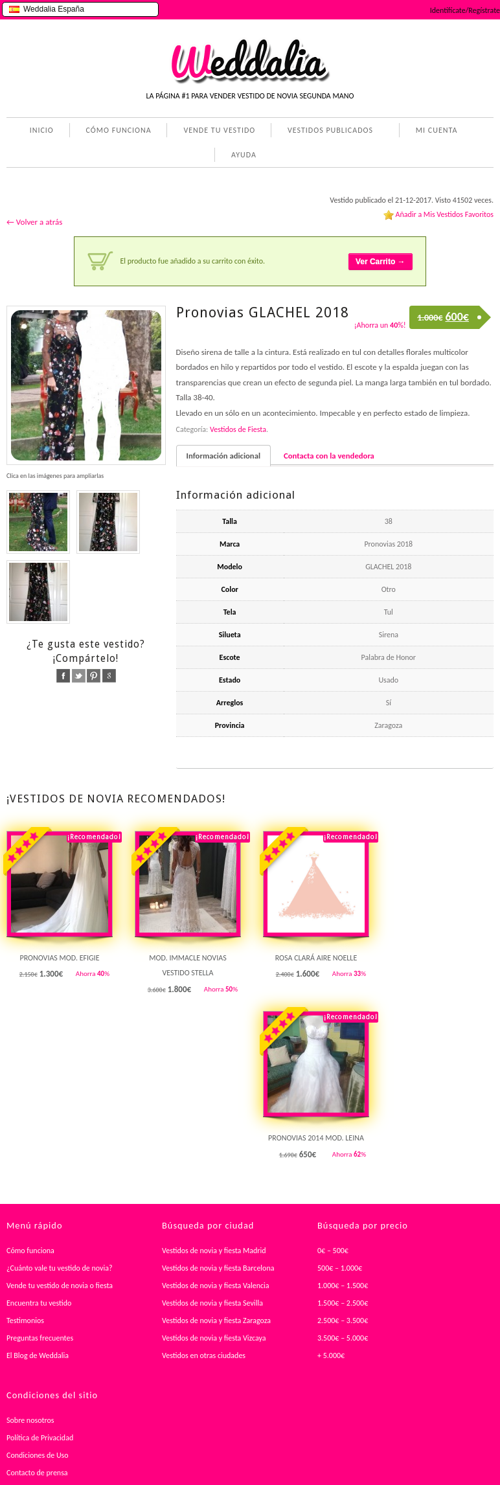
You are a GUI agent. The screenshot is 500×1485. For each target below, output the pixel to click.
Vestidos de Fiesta (238, 429)
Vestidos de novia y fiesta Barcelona (218, 1268)
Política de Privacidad (39, 1437)
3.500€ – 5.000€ (342, 1338)
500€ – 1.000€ (339, 1268)
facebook (63, 676)
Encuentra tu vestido (38, 1303)
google (109, 676)
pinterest (93, 676)
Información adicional (223, 455)
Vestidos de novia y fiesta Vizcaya (214, 1338)
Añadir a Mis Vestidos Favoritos (444, 214)
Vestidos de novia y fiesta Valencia (215, 1285)
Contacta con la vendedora (329, 455)
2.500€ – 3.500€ (342, 1320)
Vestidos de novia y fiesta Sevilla (212, 1303)
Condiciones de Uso (37, 1455)
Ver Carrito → (380, 261)
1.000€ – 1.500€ (342, 1285)
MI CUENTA (434, 131)
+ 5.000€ (331, 1355)
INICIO (42, 130)
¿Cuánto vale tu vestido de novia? (59, 1268)
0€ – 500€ (332, 1250)
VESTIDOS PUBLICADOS (328, 131)
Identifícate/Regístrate (465, 10)
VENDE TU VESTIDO (219, 130)
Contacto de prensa (37, 1472)
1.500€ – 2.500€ (342, 1303)
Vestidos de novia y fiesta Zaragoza (216, 1320)
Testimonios (25, 1320)
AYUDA (241, 156)
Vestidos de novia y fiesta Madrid (214, 1250)
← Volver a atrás (34, 222)
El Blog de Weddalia (37, 1355)
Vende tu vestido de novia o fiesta (59, 1285)
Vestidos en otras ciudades (203, 1355)
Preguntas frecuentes (39, 1338)
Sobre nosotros (30, 1420)
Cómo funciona (30, 1250)
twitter (78, 676)
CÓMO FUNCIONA (119, 130)
